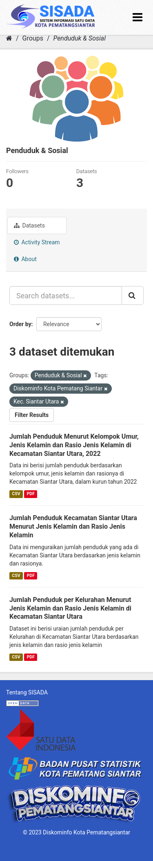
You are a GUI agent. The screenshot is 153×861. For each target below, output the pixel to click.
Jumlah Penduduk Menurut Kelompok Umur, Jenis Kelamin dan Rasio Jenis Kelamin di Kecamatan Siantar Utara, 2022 (74, 445)
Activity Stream (37, 242)
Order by (20, 324)
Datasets (29, 225)
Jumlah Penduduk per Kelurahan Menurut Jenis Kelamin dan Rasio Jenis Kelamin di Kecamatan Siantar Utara (70, 608)
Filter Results (32, 415)
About (25, 259)
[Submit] (133, 295)
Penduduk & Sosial (79, 38)
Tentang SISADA (27, 692)
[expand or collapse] (137, 17)
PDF (31, 493)
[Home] (9, 38)
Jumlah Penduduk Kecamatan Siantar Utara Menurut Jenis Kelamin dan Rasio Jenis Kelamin (73, 526)
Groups (32, 38)
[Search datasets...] (65, 295)
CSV (16, 493)
